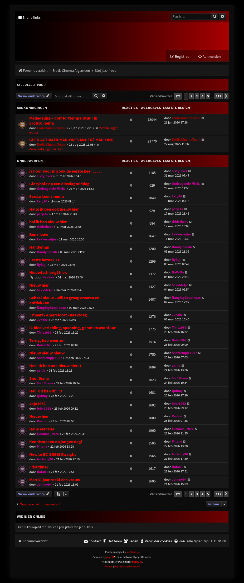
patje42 (42, 214)
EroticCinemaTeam (51, 128)
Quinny (42, 396)
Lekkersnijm (46, 239)
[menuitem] (209, 57)
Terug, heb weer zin (47, 340)
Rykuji (42, 265)
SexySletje (45, 290)
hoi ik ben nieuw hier (48, 222)
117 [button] (218, 96)
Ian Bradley (132, 552)
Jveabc (42, 320)
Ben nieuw (38, 234)
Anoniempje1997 (49, 358)
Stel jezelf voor (31, 85)
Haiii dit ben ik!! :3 (45, 391)
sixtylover (44, 176)
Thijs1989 (44, 332)
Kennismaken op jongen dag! (55, 441)
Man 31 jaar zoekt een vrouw (54, 479)
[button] (178, 96)
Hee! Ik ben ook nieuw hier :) (55, 365)
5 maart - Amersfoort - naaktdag (58, 315)
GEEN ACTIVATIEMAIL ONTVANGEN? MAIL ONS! (72, 140)
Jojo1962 (37, 403)
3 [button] (197, 96)
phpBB (110, 557)
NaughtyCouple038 (51, 308)
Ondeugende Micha (51, 189)
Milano (42, 446)
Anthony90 (45, 459)
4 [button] (202, 96)
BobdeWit (44, 345)
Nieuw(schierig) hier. (48, 272)
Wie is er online (31, 517)
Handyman (39, 247)
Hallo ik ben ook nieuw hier (54, 209)
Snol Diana (39, 378)
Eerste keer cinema (46, 196)
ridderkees (45, 227)
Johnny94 (44, 484)
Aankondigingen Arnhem (47, 149)
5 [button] (208, 96)
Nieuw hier (39, 285)
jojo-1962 (44, 408)
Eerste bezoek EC (44, 260)
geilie (41, 370)
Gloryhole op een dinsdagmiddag (59, 184)
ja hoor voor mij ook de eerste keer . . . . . (66, 171)
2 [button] (191, 96)
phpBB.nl (137, 562)
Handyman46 (47, 252)
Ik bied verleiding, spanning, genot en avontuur (72, 327)
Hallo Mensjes (42, 429)
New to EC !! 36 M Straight (52, 454)
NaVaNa (48, 277)
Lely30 (42, 201)
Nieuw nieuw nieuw (47, 353)
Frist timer (38, 467)
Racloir (42, 421)
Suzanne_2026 (48, 434)
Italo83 (42, 472)
